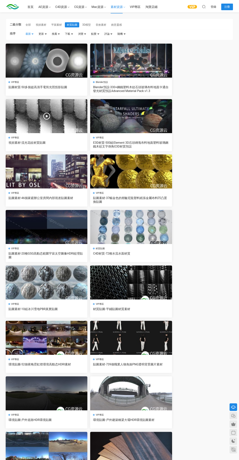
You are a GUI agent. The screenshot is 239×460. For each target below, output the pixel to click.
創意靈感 (116, 24)
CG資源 (79, 7)
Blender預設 (75, 82)
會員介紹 (86, 413)
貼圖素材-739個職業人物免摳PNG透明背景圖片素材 (204, 201)
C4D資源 (61, 7)
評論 (108, 33)
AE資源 (43, 7)
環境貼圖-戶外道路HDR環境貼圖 (30, 255)
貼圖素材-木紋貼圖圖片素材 (200, 255)
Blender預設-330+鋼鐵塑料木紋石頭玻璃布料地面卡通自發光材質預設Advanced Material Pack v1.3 (91, 89)
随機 (121, 33)
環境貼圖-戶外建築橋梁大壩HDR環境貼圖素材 (90, 256)
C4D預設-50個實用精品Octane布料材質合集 (147, 368)
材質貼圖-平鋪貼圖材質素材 (85, 199)
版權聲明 (86, 416)
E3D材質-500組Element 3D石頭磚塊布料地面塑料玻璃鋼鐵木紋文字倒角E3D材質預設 (206, 89)
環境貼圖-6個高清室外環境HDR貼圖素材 (148, 256)
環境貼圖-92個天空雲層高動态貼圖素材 (90, 312)
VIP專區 (135, 7)
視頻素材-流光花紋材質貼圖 (142, 87)
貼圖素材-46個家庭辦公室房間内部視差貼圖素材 (32, 145)
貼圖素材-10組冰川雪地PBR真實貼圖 (32, 201)
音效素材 (101, 24)
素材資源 (117, 7)
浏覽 (82, 33)
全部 (28, 24)
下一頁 (129, 385)
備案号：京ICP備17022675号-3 (119, 450)
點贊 (95, 33)
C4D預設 (16, 361)
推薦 (56, 33)
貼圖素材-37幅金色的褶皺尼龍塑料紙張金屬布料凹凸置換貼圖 (90, 145)
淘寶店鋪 (151, 7)
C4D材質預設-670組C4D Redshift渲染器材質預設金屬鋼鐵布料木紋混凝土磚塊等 (32, 368)
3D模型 (86, 24)
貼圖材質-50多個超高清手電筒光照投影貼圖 (32, 89)
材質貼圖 (72, 24)
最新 (30, 33)
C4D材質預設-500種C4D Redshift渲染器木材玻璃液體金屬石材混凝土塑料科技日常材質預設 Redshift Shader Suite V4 (91, 368)
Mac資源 (97, 7)
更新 (43, 33)
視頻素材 (41, 24)
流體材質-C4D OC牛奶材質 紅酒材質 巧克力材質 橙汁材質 (31, 312)
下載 (69, 33)
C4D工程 (16, 305)
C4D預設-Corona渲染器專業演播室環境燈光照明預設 (205, 368)
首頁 (30, 7)
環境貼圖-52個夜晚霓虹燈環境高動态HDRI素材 (147, 201)
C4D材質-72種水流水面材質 (200, 143)
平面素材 (56, 24)
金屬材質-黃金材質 (194, 311)
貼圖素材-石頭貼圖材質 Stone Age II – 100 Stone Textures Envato (148, 312)
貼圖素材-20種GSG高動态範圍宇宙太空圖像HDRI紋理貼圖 (147, 145)
